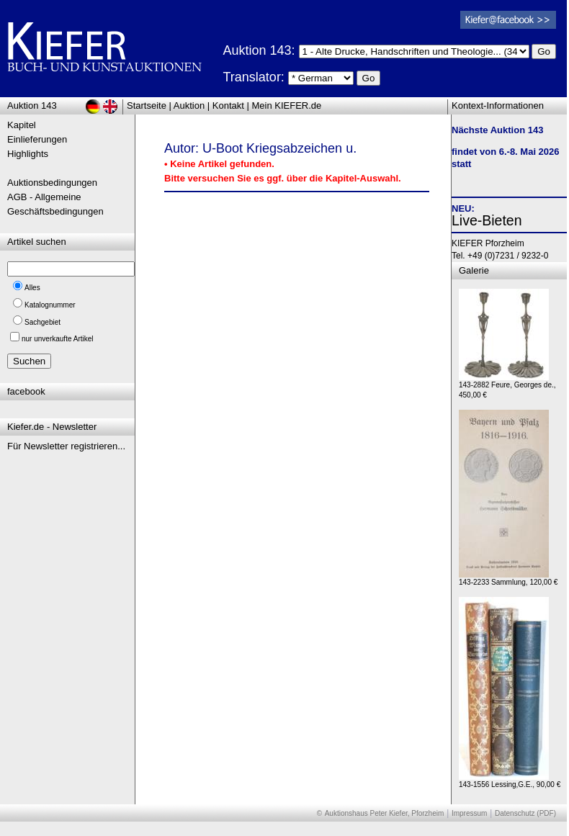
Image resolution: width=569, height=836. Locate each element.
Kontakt (228, 105)
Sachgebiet (42, 322)
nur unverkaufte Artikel (58, 339)
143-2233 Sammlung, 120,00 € (508, 578)
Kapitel (21, 125)
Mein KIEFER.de (287, 105)
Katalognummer (50, 305)
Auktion (189, 105)
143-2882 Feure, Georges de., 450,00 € (507, 386)
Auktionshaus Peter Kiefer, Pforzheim (384, 813)
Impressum (469, 813)
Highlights (27, 153)
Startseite (146, 105)
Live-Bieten (487, 220)
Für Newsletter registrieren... (66, 446)
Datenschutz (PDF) (525, 813)
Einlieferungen (37, 139)
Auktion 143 (32, 105)
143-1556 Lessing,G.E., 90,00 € (509, 780)
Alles (32, 288)
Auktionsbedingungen (52, 182)
